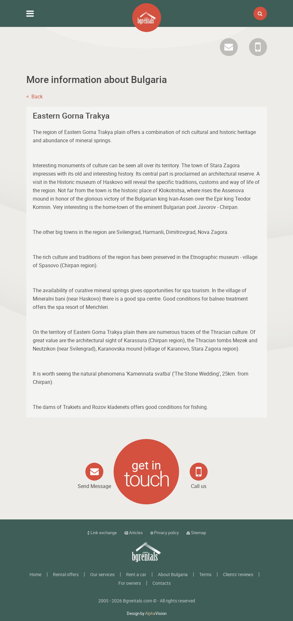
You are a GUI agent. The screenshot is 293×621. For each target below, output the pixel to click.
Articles (134, 532)
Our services (102, 574)
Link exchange (102, 532)
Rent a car (136, 574)
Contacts (161, 583)
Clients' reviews (238, 574)
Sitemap (196, 532)
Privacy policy (165, 532)
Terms (205, 574)
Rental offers (66, 574)
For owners (129, 583)
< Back (34, 96)
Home (35, 574)
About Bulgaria (173, 574)
